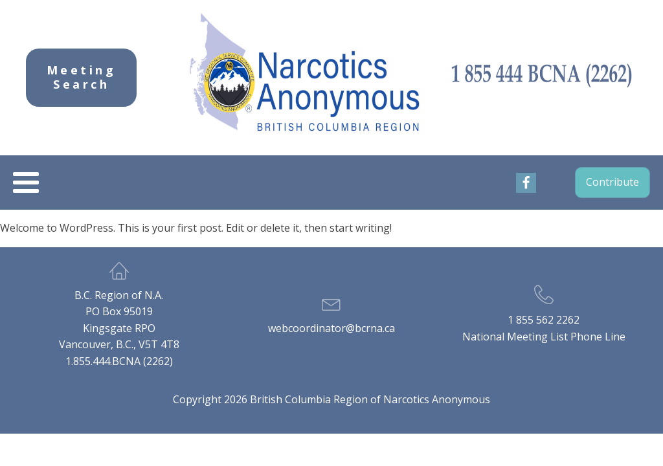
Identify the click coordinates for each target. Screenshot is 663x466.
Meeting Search (82, 77)
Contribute (612, 182)
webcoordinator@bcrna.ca (331, 328)
